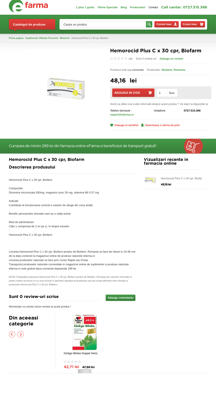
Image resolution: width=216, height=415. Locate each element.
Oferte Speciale (108, 7)
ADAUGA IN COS (133, 92)
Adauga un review (171, 58)
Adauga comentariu (120, 297)
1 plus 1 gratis (85, 7)
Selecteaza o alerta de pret (160, 125)
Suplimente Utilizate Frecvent (42, 38)
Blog (124, 7)
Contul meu (167, 24)
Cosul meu (193, 24)
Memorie (64, 38)
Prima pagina (16, 38)
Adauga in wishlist (124, 125)
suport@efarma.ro (122, 114)
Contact (153, 7)
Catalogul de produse (29, 26)
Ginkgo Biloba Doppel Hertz (80, 353)
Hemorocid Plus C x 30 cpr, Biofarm (182, 178)
